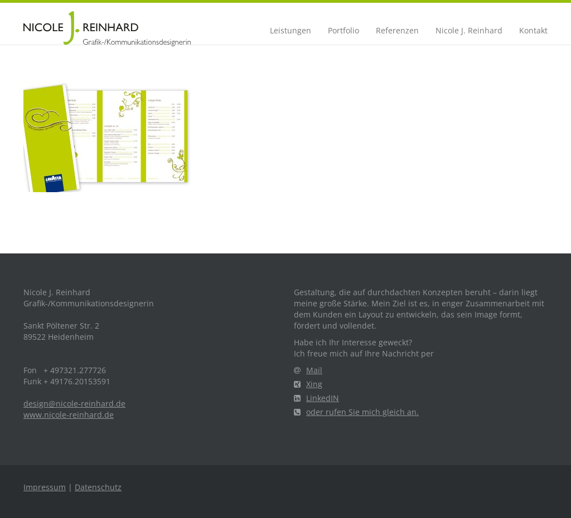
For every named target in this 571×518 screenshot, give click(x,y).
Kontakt (533, 30)
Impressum (44, 487)
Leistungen (290, 30)
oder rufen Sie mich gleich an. (356, 412)
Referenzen (397, 30)
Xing (308, 384)
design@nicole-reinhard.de (74, 403)
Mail (308, 370)
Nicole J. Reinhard (468, 30)
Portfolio (343, 30)
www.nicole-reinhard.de (68, 414)
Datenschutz (98, 487)
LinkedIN (316, 398)
